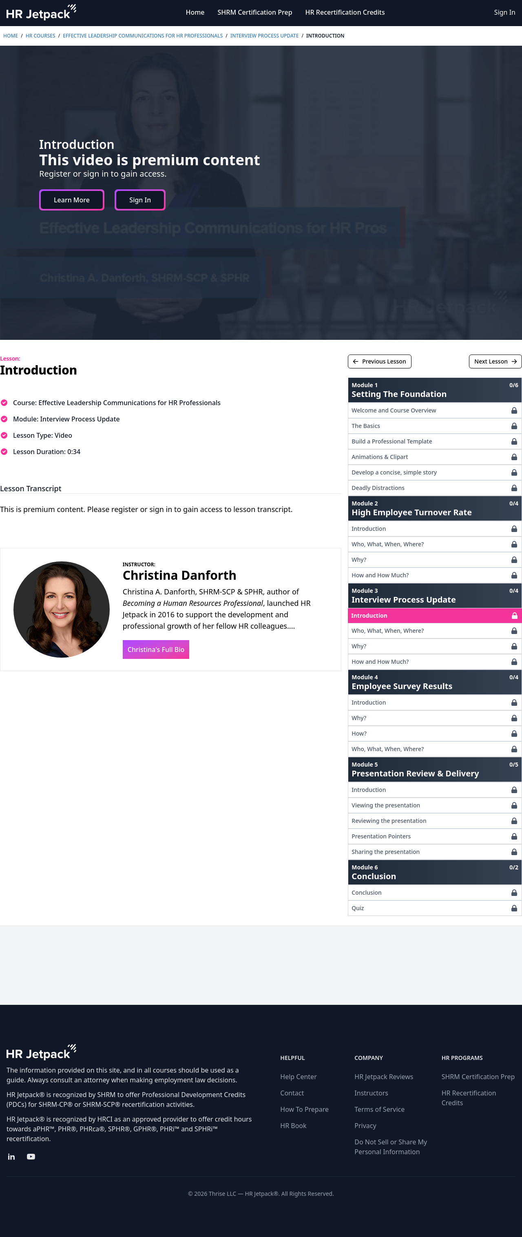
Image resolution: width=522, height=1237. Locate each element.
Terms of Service (379, 1109)
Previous (379, 361)
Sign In (504, 12)
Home (195, 12)
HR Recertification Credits (345, 12)
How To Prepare (304, 1109)
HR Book (293, 1125)
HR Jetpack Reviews (383, 1076)
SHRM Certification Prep (255, 12)
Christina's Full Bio (156, 649)
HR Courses (40, 35)
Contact (292, 1092)
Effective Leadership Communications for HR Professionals (143, 35)
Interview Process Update (264, 35)
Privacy (365, 1125)
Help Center (298, 1076)
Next (496, 361)
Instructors (371, 1092)
